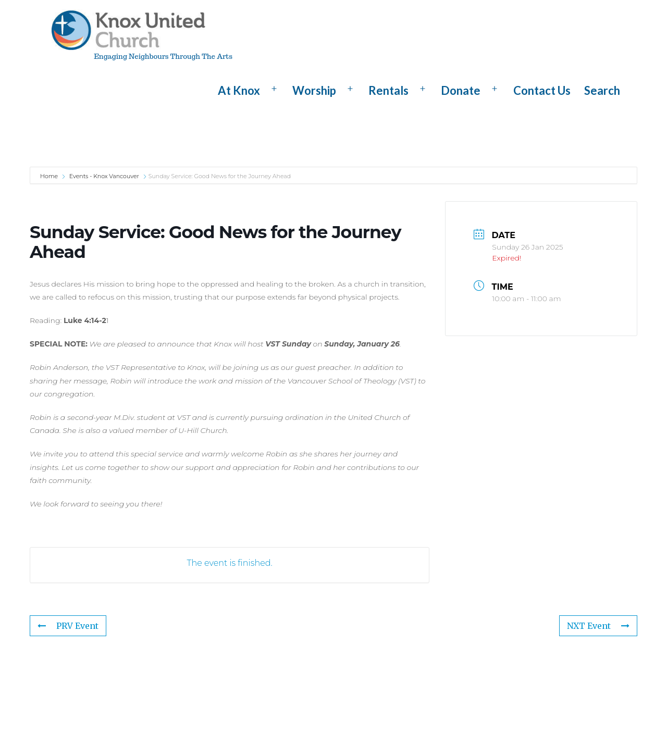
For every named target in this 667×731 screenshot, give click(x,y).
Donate (460, 90)
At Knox (239, 90)
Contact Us (542, 90)
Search (602, 90)
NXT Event (598, 626)
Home (49, 176)
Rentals (388, 90)
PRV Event (68, 626)
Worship (314, 90)
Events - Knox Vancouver (104, 176)
